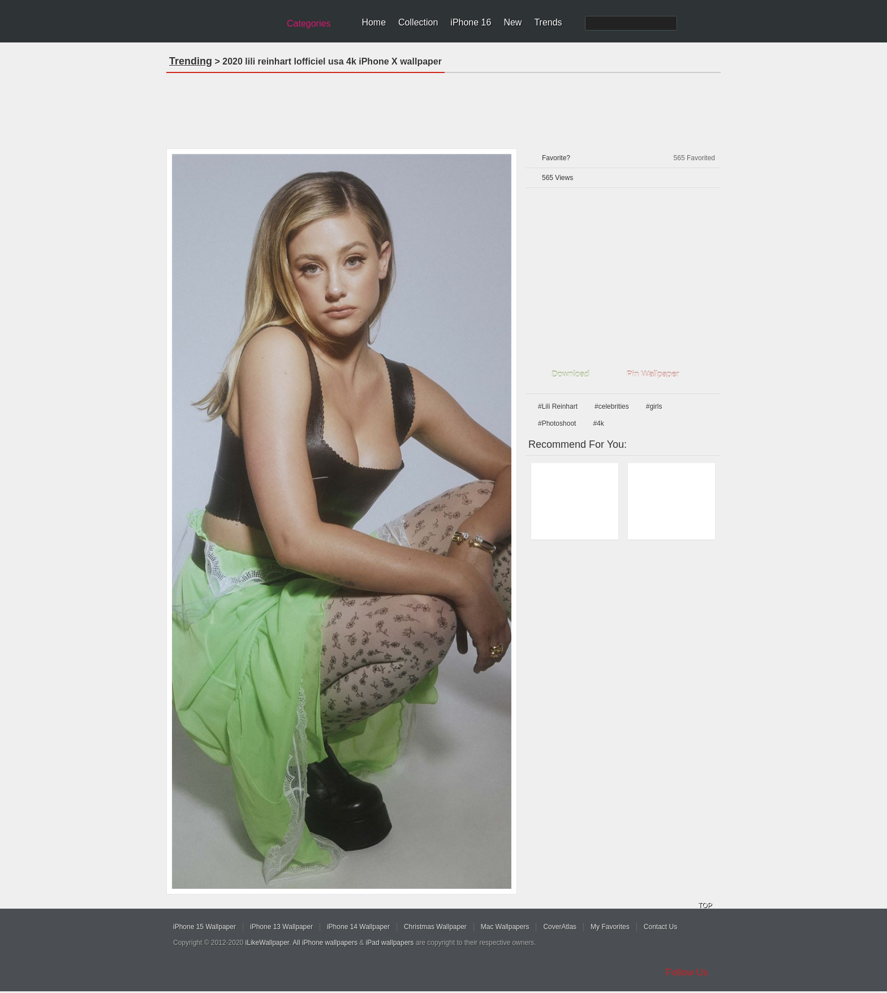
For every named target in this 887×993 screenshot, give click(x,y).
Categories (308, 23)
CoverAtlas (559, 927)
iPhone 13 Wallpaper (281, 927)
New (512, 22)
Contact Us (660, 927)
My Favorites (610, 927)
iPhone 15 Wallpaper (204, 927)
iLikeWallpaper (268, 943)
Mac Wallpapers (505, 927)
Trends (548, 22)
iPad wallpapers (390, 943)
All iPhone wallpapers (325, 943)
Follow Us (687, 972)
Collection (418, 22)
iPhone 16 (470, 22)
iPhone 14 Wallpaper (358, 927)
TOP (705, 905)
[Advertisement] (443, 107)
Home (373, 22)
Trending (190, 61)
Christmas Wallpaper (435, 927)
